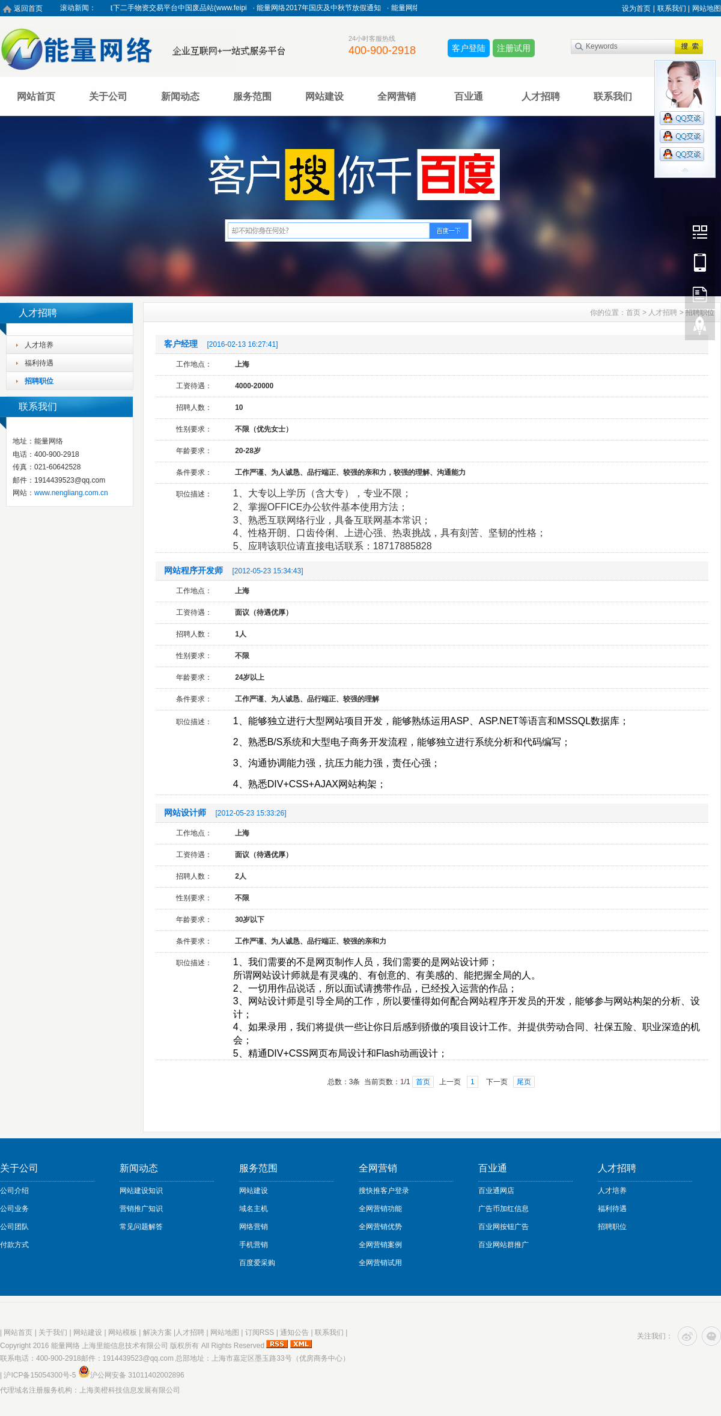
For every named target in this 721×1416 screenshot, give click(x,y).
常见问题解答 (141, 1226)
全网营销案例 (380, 1245)
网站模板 (122, 1332)
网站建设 (324, 96)
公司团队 (14, 1226)
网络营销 (253, 1226)
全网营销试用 (380, 1263)
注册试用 (514, 48)
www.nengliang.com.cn (71, 493)
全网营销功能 (380, 1208)
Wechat (700, 231)
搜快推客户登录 (384, 1190)
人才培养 (39, 345)
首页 (633, 312)
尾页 (524, 1082)
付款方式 (14, 1245)
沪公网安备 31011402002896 (131, 1375)
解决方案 (157, 1332)
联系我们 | (673, 8)
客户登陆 (468, 48)
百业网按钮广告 (503, 1226)
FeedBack (700, 294)
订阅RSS (260, 1332)
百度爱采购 (257, 1263)
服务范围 (252, 96)
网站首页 (36, 96)
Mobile (700, 263)
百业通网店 (496, 1190)
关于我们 (52, 1332)
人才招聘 (541, 96)
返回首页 (28, 8)
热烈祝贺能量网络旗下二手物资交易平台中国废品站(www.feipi (152, 8)
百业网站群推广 (503, 1245)
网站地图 (706, 8)
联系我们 (613, 96)
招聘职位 (39, 381)
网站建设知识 (141, 1190)
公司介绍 (14, 1190)
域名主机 (253, 1208)
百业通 (468, 96)
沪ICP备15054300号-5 (40, 1375)
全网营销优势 (380, 1226)
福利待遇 (39, 363)
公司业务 (14, 1208)
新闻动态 (180, 96)
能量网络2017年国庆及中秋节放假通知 (323, 8)
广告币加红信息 (503, 1208)
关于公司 (108, 96)
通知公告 (294, 1332)
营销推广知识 (141, 1208)
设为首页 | (638, 8)
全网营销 (396, 96)
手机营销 (253, 1245)
